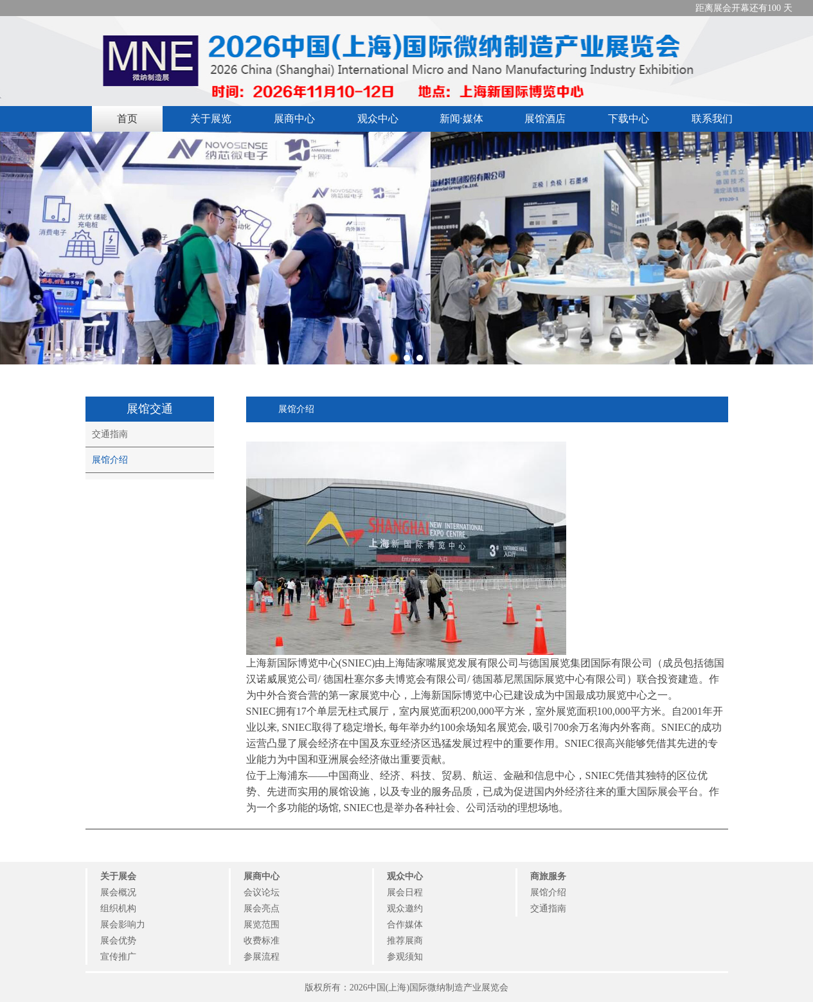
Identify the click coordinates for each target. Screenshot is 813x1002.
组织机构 (118, 908)
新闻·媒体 (461, 118)
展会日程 (405, 892)
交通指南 (110, 434)
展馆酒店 (545, 118)
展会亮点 (262, 908)
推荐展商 (405, 940)
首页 (127, 118)
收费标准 (262, 940)
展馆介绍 (110, 460)
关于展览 (210, 118)
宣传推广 (118, 957)
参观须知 (405, 957)
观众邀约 (405, 908)
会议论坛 (262, 892)
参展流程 (262, 957)
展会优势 (118, 940)
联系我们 (712, 118)
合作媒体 (405, 924)
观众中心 (377, 118)
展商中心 (294, 118)
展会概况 (118, 892)
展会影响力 (122, 924)
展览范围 (262, 924)
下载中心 (628, 118)
